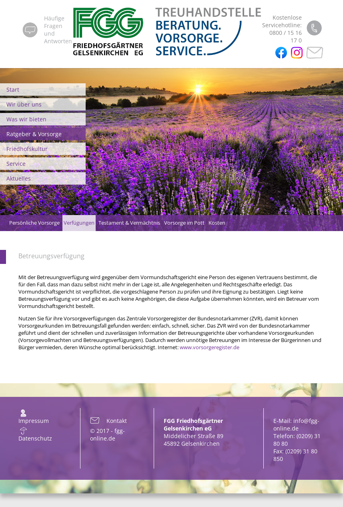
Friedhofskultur (27, 149)
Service (16, 163)
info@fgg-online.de (296, 424)
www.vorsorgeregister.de (209, 347)
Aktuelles (18, 178)
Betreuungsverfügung (51, 255)
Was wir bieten (26, 119)
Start (12, 89)
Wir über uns (24, 104)
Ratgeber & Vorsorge (34, 134)
